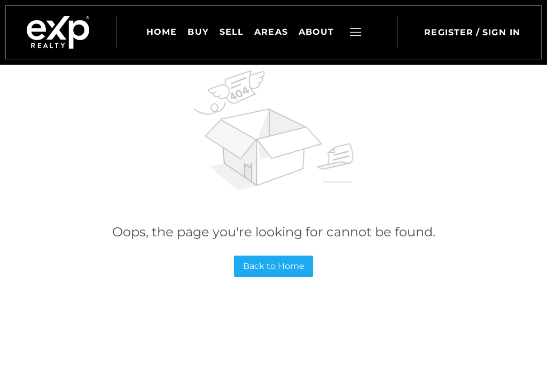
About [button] (316, 32)
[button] (58, 32)
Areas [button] (271, 32)
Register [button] (448, 32)
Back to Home (273, 266)
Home (161, 32)
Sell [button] (232, 32)
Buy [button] (197, 32)
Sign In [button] (501, 32)
